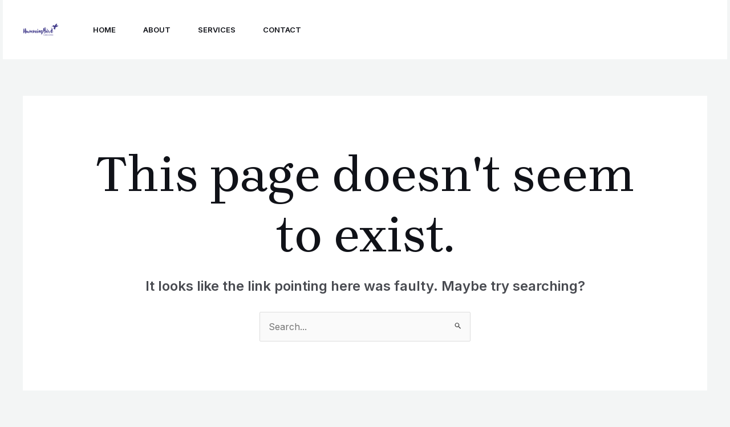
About (157, 29)
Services (217, 29)
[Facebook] (542, 30)
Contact (282, 29)
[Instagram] (517, 30)
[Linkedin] (567, 30)
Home (104, 29)
